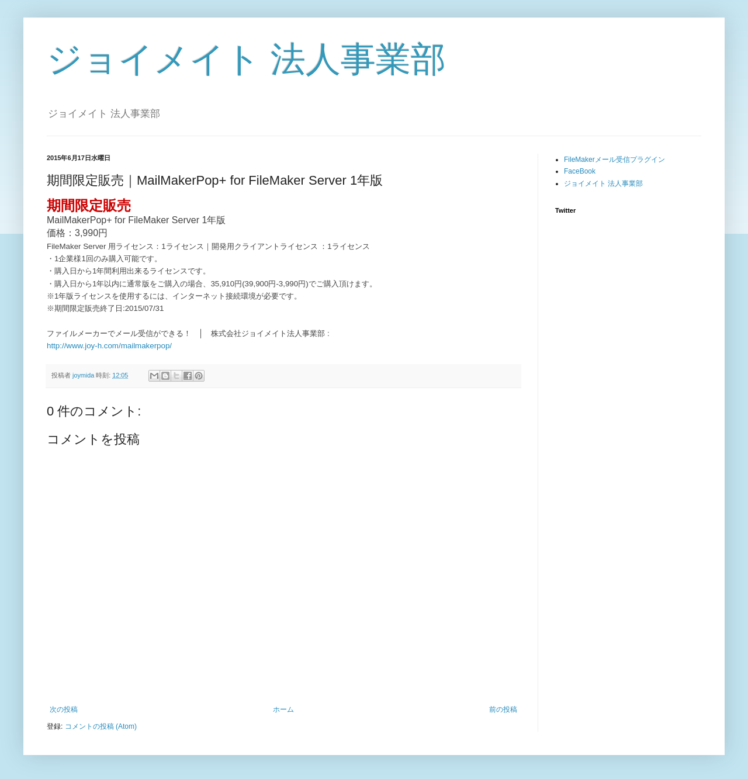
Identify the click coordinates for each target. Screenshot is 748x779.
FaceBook (579, 171)
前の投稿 (503, 709)
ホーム (283, 709)
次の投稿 (64, 709)
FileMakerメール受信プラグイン (614, 159)
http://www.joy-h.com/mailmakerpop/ (109, 345)
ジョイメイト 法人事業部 (246, 59)
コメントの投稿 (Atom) (101, 726)
